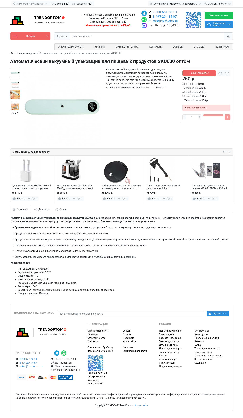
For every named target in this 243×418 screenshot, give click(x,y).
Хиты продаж (166, 334)
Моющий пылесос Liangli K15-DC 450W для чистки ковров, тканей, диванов (75, 187)
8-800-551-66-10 (165, 12)
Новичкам (222, 46)
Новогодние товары (170, 348)
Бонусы (178, 46)
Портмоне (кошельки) (206, 338)
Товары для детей (169, 352)
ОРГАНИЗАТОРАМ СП (70, 46)
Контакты (156, 46)
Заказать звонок (218, 15)
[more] (37, 198)
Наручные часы (203, 352)
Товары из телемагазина (208, 355)
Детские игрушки (168, 345)
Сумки (197, 345)
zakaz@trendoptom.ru (163, 20)
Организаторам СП (98, 330)
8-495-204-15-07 (165, 16)
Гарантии (92, 334)
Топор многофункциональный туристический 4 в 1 (163, 187)
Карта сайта (129, 341)
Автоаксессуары (168, 359)
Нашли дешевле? (199, 73)
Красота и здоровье (170, 338)
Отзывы (199, 46)
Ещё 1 (15, 113)
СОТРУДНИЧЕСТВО (127, 46)
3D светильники (203, 359)
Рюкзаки (199, 341)
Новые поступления (170, 330)
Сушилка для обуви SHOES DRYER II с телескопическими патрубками (31, 187)
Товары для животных (206, 348)
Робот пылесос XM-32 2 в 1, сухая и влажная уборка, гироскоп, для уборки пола (121, 187)
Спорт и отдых (167, 362)
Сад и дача (200, 362)
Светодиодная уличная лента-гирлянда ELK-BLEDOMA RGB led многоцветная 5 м (209, 187)
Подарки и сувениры (170, 366)
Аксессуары (201, 334)
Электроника (201, 330)
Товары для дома (169, 341)
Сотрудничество (96, 338)
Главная (99, 46)
